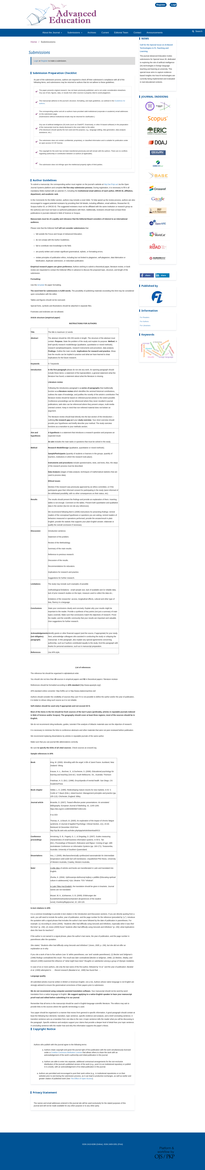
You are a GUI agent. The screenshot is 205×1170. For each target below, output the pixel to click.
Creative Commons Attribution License (66, 1052)
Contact (137, 32)
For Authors (144, 321)
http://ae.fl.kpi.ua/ (111, 184)
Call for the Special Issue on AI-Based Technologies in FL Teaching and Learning (156, 48)
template (40, 285)
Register (160, 5)
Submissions (74, 32)
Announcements (155, 32)
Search (198, 31)
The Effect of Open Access (81, 1079)
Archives (92, 32)
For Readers (144, 317)
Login (174, 5)
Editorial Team (121, 32)
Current (105, 32)
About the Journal (51, 32)
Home (34, 42)
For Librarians (145, 325)
